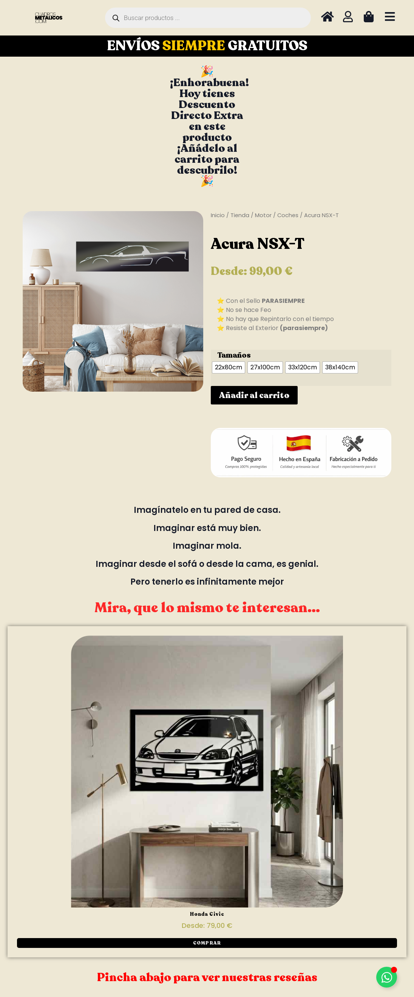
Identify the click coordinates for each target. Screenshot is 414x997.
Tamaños (234, 355)
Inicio (218, 215)
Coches (287, 215)
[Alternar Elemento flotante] (386, 977)
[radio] (228, 367)
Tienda (239, 215)
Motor (263, 215)
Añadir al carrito (254, 395)
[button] (207, 943)
